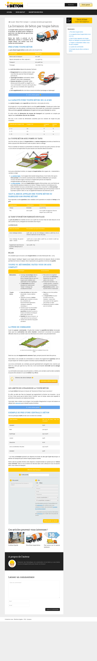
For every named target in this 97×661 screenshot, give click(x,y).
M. (37, 483)
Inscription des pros (36, 12)
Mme (40, 483)
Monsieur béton (22, 560)
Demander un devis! (50, 521)
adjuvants (18, 403)
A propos (29, 619)
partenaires (40, 505)
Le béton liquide (13, 545)
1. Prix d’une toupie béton (76, 32)
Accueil (9, 12)
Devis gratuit (86, 4)
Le (11, 176)
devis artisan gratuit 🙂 (34, 95)
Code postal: (25, 474)
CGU (25, 619)
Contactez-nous (9, 619)
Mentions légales (18, 619)
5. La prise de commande (76, 47)
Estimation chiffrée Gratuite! (48, 381)
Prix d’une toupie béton (33, 545)
